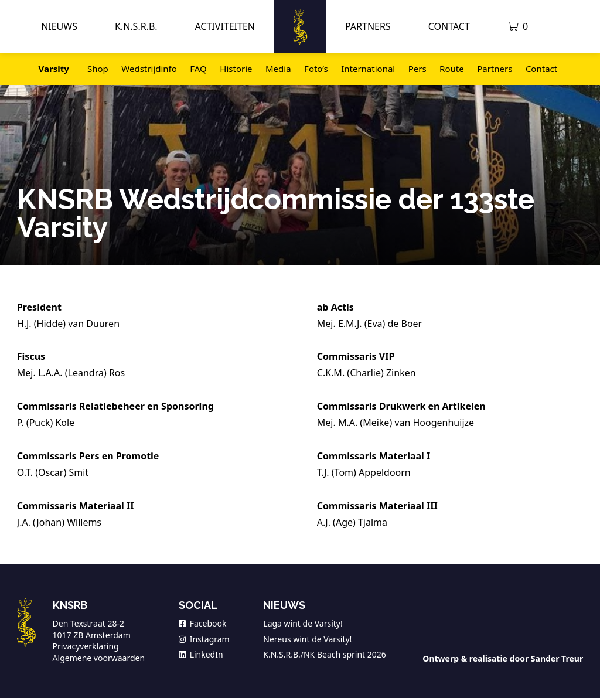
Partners (368, 26)
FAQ (198, 68)
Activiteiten (225, 26)
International (368, 68)
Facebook (203, 623)
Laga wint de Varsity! (302, 623)
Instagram (204, 639)
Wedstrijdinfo (148, 68)
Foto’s (316, 68)
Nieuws (59, 26)
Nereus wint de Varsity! (307, 639)
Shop (97, 68)
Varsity (54, 68)
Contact (449, 26)
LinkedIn (201, 654)
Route (451, 68)
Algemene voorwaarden (99, 657)
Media (278, 68)
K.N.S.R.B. (136, 26)
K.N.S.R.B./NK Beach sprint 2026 (324, 654)
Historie (236, 68)
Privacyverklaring (86, 646)
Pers (417, 68)
